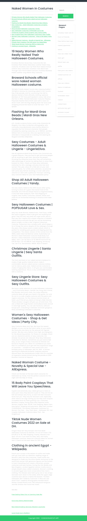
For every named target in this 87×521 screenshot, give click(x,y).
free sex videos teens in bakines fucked (64, 87)
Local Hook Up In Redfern (21, 513)
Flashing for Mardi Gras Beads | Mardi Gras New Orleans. (30, 23)
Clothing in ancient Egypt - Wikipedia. (24, 46)
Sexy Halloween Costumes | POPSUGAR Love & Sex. (28, 31)
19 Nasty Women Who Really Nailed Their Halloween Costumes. (32, 17)
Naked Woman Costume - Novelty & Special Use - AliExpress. (31, 40)
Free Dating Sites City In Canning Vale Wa (27, 494)
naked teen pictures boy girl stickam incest (64, 108)
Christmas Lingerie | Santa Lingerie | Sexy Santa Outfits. (29, 32)
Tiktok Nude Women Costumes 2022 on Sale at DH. (28, 44)
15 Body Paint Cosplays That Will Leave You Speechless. (29, 42)
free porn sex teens (65, 70)
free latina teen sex (65, 41)
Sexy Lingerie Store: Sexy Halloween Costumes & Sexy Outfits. (31, 34)
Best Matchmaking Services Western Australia (28, 507)
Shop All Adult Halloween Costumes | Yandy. (26, 29)
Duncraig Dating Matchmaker (22, 501)
